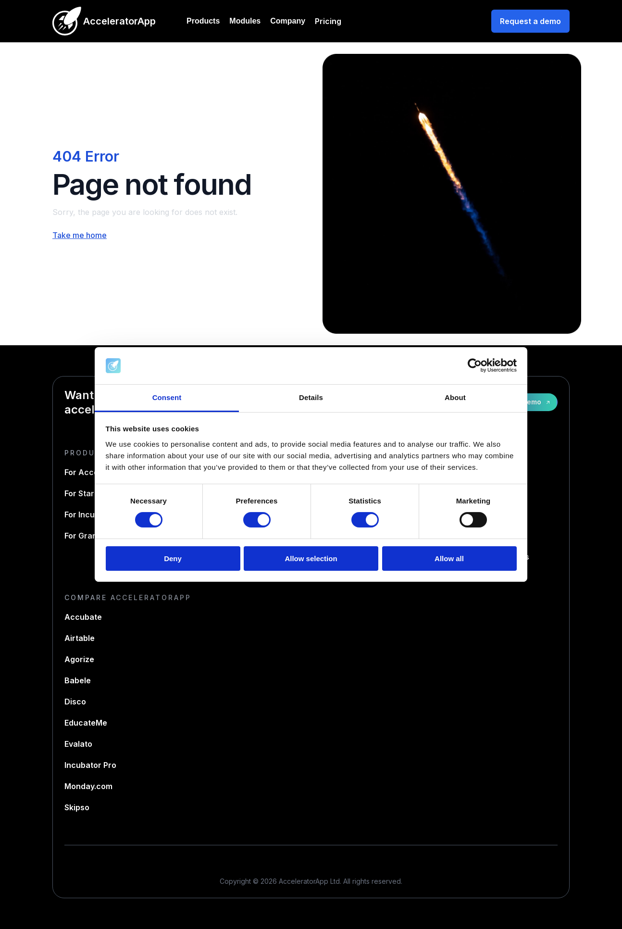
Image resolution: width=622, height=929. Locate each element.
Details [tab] (311, 397)
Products (203, 21)
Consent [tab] (167, 397)
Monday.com (88, 786)
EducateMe (85, 723)
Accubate (83, 617)
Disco (75, 701)
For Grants (84, 535)
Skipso (76, 807)
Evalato (78, 744)
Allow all (449, 558)
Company (287, 21)
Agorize (79, 659)
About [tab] (455, 397)
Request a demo (530, 21)
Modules (245, 21)
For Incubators (92, 514)
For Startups (87, 493)
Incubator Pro (90, 765)
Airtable (79, 638)
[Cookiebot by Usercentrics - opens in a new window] (475, 365)
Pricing (328, 21)
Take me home (79, 235)
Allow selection (311, 558)
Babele (77, 680)
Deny (173, 558)
